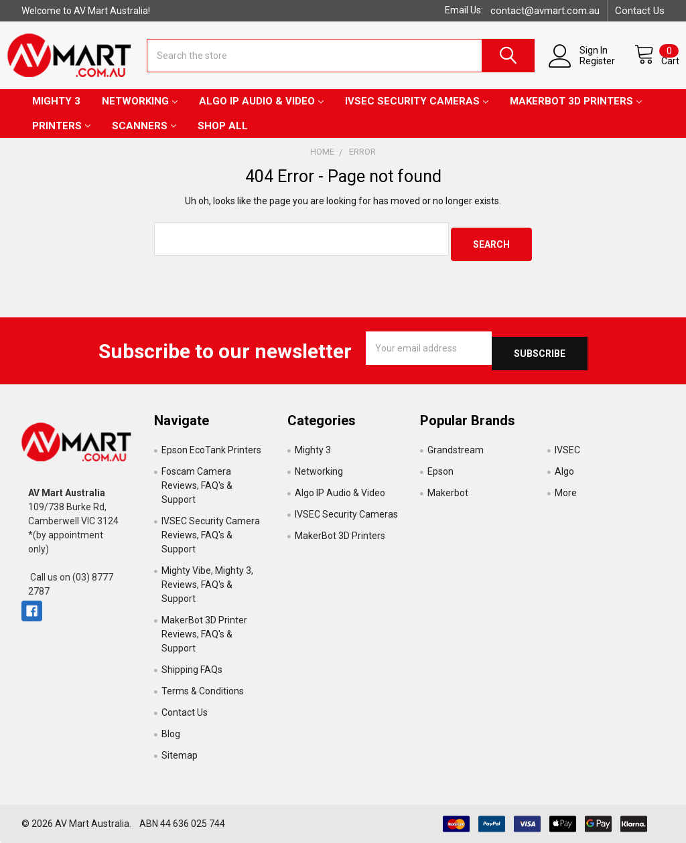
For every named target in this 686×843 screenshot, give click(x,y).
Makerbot (447, 492)
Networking (140, 112)
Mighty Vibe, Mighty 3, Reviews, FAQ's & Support (207, 584)
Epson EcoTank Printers (211, 450)
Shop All (223, 137)
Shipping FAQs (191, 669)
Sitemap (179, 755)
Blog (170, 734)
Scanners (144, 137)
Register (584, 68)
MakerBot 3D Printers (576, 112)
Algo (564, 471)
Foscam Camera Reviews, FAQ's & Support (196, 485)
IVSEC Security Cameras (416, 112)
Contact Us (640, 11)
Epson (440, 471)
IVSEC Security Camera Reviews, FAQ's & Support (210, 535)
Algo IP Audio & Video (261, 112)
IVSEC (567, 450)
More (566, 492)
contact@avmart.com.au (545, 11)
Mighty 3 (56, 112)
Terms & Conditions (202, 691)
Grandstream (455, 450)
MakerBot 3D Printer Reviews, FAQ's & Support (204, 634)
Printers (61, 137)
